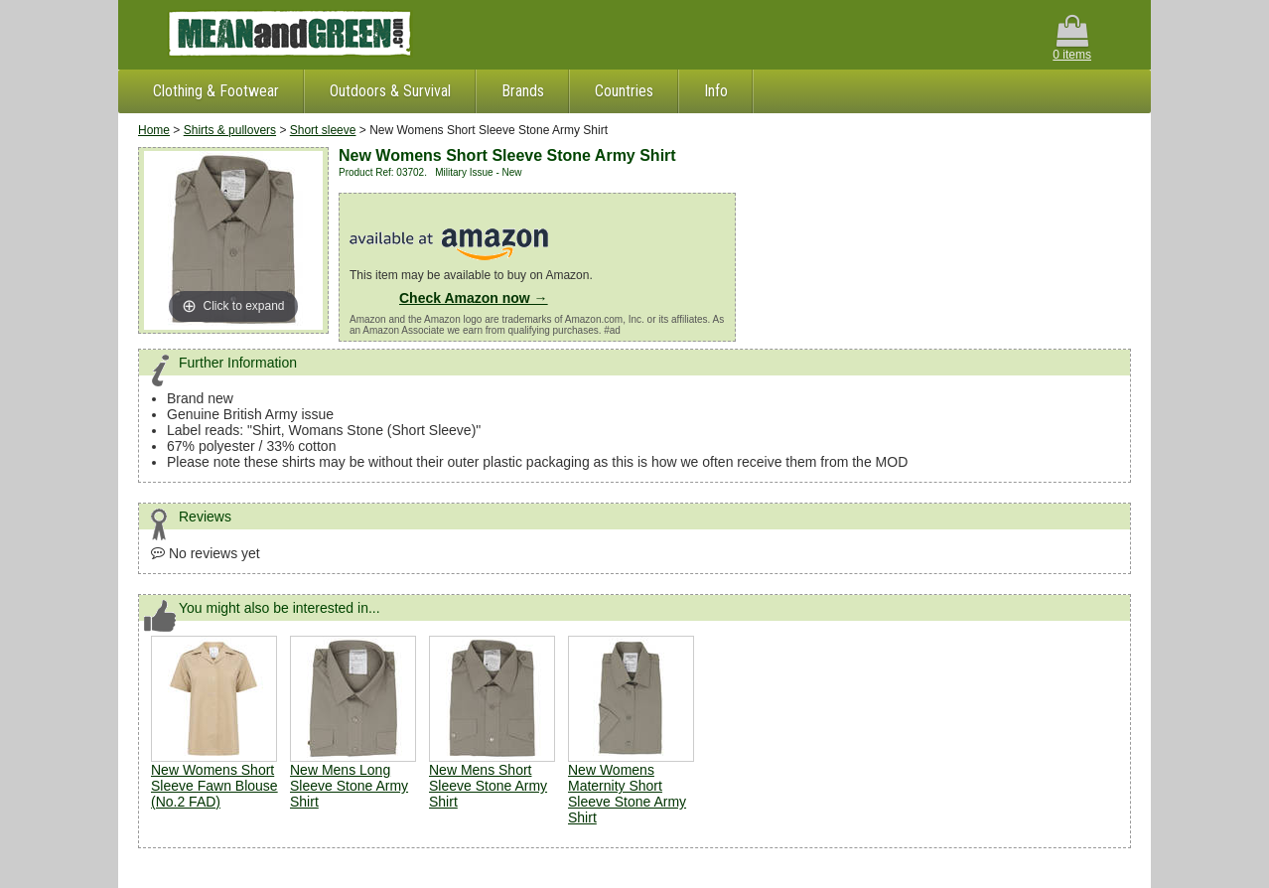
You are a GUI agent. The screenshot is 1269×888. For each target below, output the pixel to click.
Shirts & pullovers (230, 130)
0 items (1072, 38)
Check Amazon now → (473, 298)
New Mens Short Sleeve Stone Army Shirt (488, 786)
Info (716, 90)
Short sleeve (323, 130)
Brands (522, 90)
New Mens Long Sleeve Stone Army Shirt (349, 786)
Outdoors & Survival (390, 90)
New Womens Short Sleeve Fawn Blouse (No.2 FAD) (214, 786)
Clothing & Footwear (216, 90)
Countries (624, 90)
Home (154, 130)
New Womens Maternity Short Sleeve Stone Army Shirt (627, 793)
